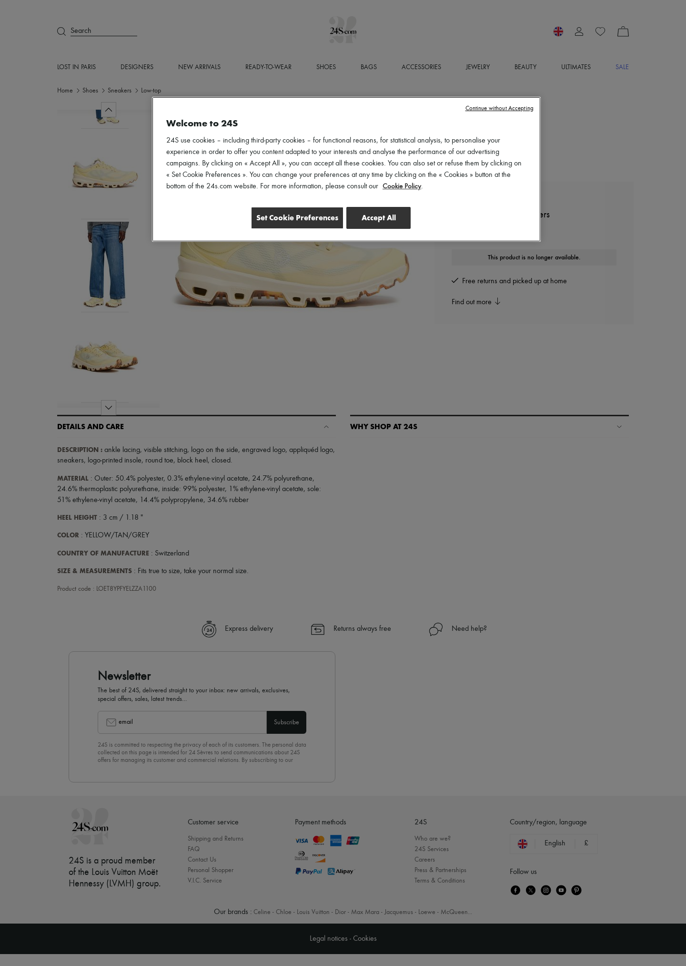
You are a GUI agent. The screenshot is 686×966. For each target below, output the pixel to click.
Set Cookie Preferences (292, 217)
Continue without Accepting (499, 108)
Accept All (379, 217)
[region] (346, 170)
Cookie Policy (402, 186)
